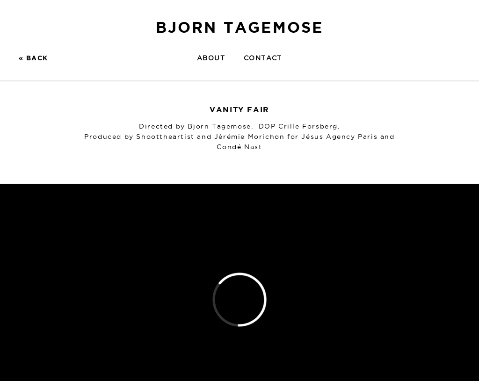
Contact (263, 58)
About (211, 58)
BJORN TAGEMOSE (240, 27)
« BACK (33, 58)
